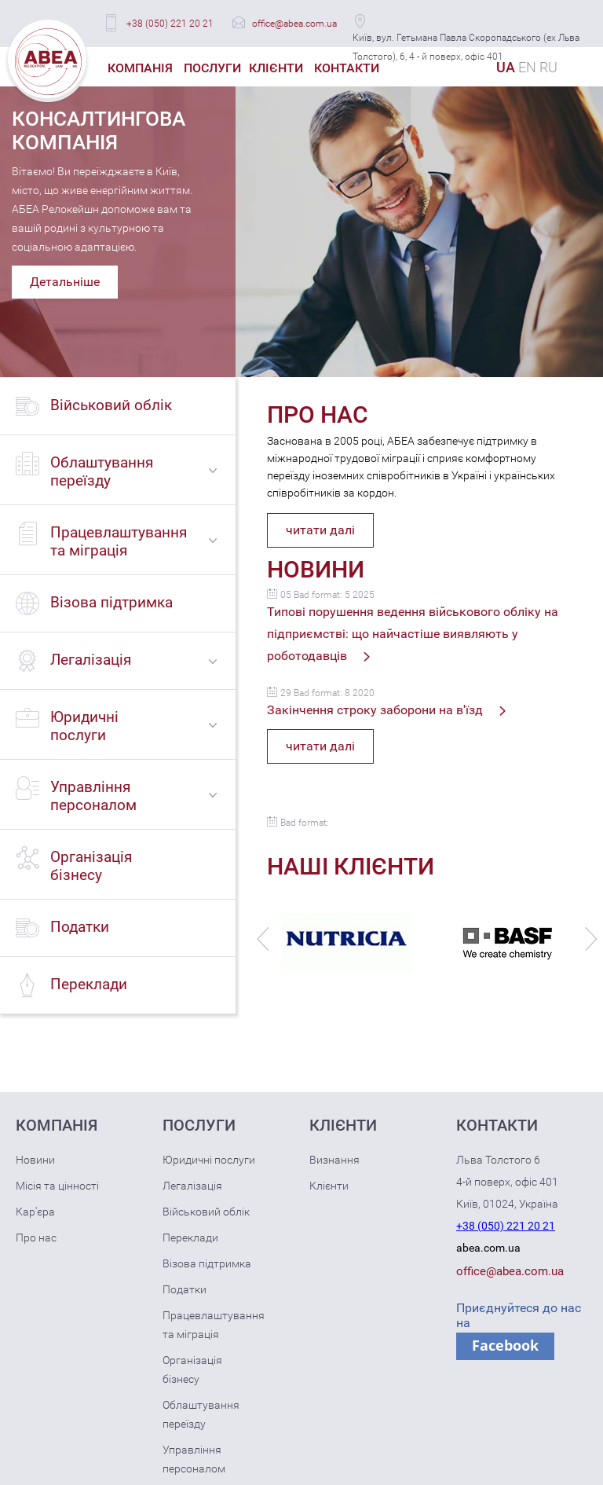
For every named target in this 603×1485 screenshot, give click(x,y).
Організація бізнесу (192, 1369)
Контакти (346, 67)
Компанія (140, 67)
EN (527, 67)
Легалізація (192, 1185)
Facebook (505, 1345)
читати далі (320, 529)
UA (505, 67)
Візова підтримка (207, 1263)
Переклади (190, 1237)
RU (548, 67)
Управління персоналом (194, 1459)
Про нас (36, 1237)
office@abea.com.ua (294, 23)
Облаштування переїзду (201, 1414)
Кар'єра (35, 1211)
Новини (35, 1159)
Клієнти (276, 67)
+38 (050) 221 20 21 (170, 23)
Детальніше (65, 281)
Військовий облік (206, 1211)
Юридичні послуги (209, 1159)
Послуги (212, 67)
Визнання (334, 1159)
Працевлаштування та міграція (214, 1324)
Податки (184, 1289)
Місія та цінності (57, 1185)
